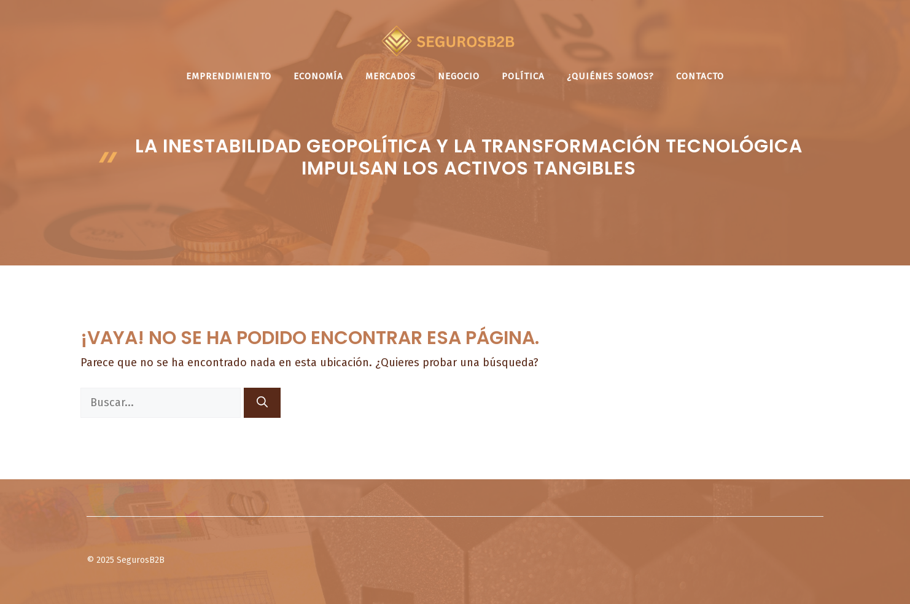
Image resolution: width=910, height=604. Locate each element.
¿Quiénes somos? (610, 76)
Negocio (459, 76)
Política (523, 76)
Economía (318, 76)
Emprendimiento (228, 76)
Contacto (700, 76)
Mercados (390, 76)
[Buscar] (262, 403)
